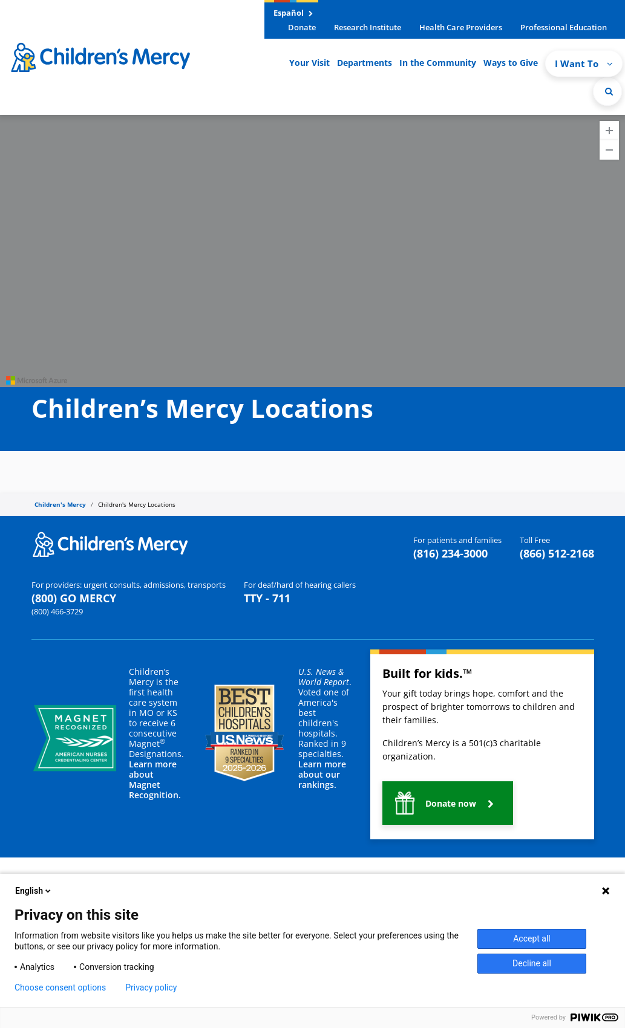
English (34, 891)
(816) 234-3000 (450, 553)
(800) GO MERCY (73, 598)
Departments (364, 62)
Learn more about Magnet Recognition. (155, 779)
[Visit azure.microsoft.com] (37, 380)
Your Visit (309, 62)
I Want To (584, 63)
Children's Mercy (60, 504)
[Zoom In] (609, 130)
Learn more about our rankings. (322, 774)
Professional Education (563, 27)
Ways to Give (510, 62)
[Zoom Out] (609, 150)
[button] (447, 803)
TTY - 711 (267, 598)
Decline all (531, 963)
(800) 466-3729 (57, 611)
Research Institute (367, 27)
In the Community (437, 62)
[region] (312, 251)
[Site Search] (607, 91)
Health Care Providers (460, 27)
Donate (302, 27)
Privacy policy (151, 987)
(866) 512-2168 (557, 553)
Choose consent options (60, 987)
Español (293, 12)
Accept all (532, 938)
